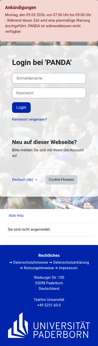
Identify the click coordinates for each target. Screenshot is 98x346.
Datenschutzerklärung (71, 262)
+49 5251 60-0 (49, 305)
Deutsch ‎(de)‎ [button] (23, 179)
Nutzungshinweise (39, 268)
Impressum (68, 268)
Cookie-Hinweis (61, 179)
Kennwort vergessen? (29, 119)
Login (21, 107)
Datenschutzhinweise (30, 262)
